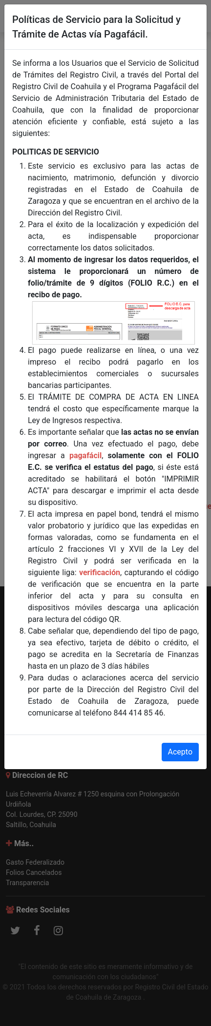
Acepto (180, 751)
